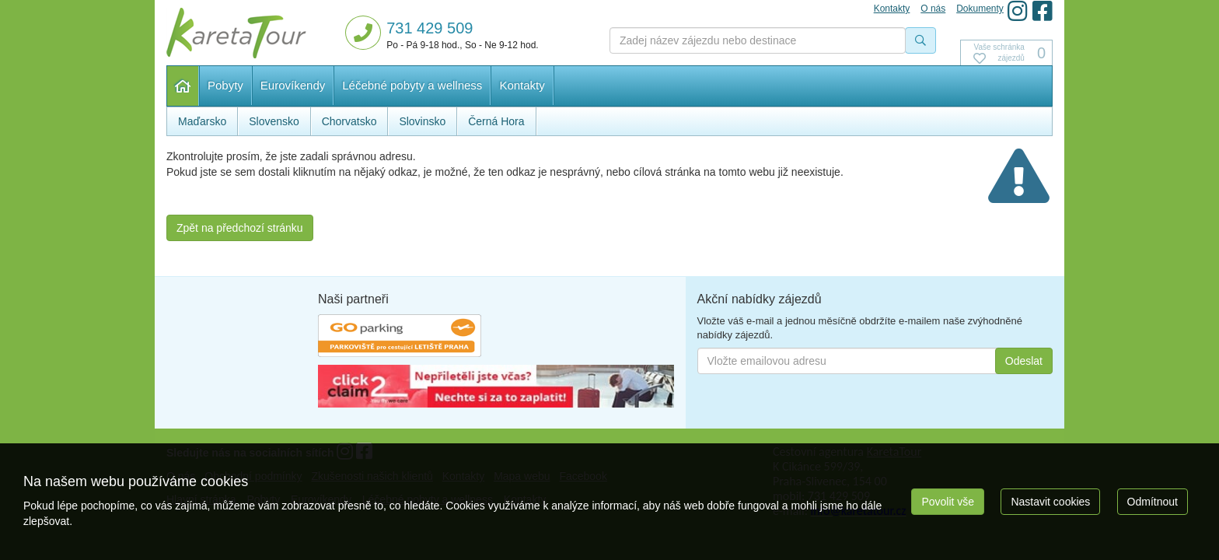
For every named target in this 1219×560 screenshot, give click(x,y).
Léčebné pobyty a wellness (412, 85)
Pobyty (225, 85)
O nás (932, 8)
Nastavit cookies (1050, 501)
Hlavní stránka (183, 86)
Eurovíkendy (292, 85)
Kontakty (521, 85)
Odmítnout (1152, 501)
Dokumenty (980, 8)
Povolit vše (947, 501)
